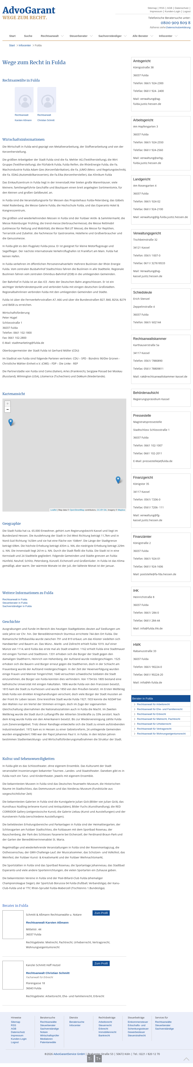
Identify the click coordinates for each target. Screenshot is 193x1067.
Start (12, 35)
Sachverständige (49, 1028)
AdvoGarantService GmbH (69, 1054)
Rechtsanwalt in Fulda (14, 599)
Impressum (156, 11)
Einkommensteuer (138, 1021)
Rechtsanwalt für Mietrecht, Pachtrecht (158, 719)
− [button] (7, 409)
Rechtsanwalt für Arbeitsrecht (153, 704)
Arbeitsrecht (105, 1021)
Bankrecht (104, 1035)
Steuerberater (78, 35)
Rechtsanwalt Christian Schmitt (48, 973)
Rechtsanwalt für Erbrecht (151, 714)
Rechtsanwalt (49, 35)
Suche (28, 35)
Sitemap (152, 8)
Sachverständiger (110, 35)
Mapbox (121, 510)
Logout (187, 11)
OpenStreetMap (77, 510)
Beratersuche (76, 1021)
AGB (169, 8)
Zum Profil (101, 912)
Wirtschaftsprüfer (49, 1035)
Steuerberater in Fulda (15, 602)
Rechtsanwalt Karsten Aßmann (47, 922)
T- (90, 1058)
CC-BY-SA (102, 510)
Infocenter (165, 35)
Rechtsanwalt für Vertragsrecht (154, 728)
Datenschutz (182, 8)
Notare (44, 1032)
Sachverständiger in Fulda (17, 606)
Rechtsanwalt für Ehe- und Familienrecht (159, 709)
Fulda (38, 45)
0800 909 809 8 (176, 23)
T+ (98, 1058)
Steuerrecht (105, 1025)
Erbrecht (103, 1028)
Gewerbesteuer (136, 1032)
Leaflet (53, 510)
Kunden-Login (172, 11)
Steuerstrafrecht (137, 1035)
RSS (161, 8)
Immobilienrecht (107, 1032)
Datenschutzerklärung (178, 27)
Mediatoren (46, 1038)
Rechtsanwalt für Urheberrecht (154, 723)
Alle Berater (140, 35)
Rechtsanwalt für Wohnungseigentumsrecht (161, 733)
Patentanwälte (48, 1042)
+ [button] (7, 403)
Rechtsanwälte (48, 1021)
